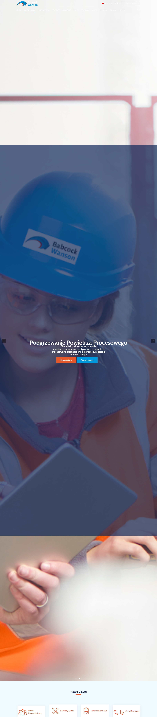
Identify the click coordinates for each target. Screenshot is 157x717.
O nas (19, 10)
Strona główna (29, 10)
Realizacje (85, 10)
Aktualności (66, 10)
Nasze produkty (44, 10)
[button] (131, 3)
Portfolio (56, 10)
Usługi (94, 10)
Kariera (113, 10)
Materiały (103, 10)
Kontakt (122, 10)
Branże (76, 10)
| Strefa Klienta (116, 3)
